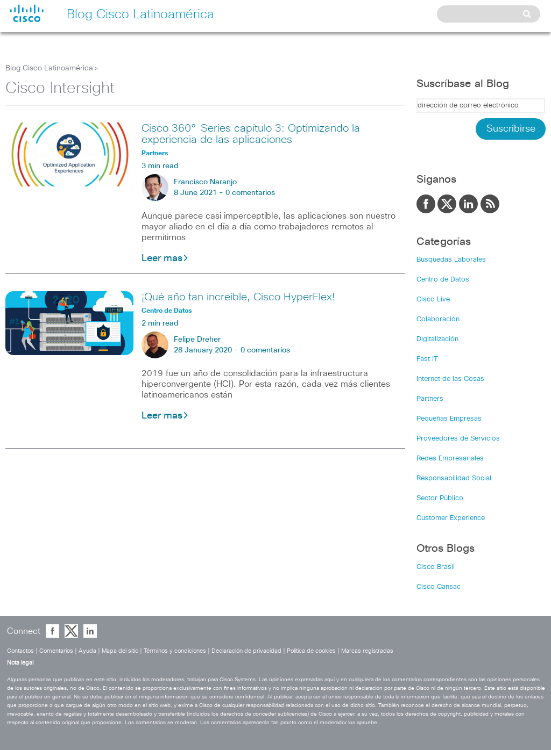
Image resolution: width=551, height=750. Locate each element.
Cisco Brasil (435, 567)
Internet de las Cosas (450, 379)
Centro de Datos (442, 279)
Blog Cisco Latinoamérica (49, 68)
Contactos (20, 651)
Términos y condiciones (175, 651)
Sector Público (439, 498)
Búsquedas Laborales (451, 259)
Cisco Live (433, 299)
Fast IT (427, 359)
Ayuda (87, 651)
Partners (429, 398)
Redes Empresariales (450, 458)
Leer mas (165, 258)
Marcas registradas (367, 651)
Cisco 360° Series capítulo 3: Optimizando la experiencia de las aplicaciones (251, 134)
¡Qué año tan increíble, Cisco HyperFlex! (238, 297)
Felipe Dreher (197, 339)
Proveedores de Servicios (458, 438)
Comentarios (56, 651)
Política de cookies (311, 651)
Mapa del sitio (120, 651)
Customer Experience (450, 518)
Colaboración (438, 319)
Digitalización (437, 339)
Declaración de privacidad (246, 651)
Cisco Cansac (438, 586)
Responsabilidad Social (453, 478)
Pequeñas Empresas (449, 418)
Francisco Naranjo (205, 182)
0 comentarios (250, 193)
